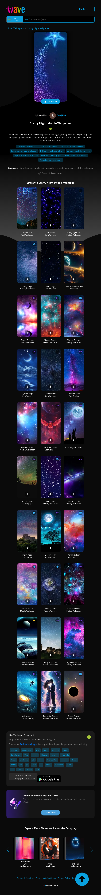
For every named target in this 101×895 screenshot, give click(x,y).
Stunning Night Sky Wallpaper (27, 502)
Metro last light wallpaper (51, 155)
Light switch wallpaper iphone (52, 151)
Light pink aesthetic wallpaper (26, 155)
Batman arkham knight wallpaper (24, 151)
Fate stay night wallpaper (28, 146)
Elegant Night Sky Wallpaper (50, 556)
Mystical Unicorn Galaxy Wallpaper (74, 663)
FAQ (74, 878)
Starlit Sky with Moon (74, 447)
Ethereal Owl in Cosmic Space (50, 448)
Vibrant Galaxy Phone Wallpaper (74, 556)
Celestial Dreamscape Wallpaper (74, 287)
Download (50, 101)
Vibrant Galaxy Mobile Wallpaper (27, 609)
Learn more (50, 812)
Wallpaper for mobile (49, 146)
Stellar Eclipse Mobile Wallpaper (73, 717)
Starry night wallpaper (38, 28)
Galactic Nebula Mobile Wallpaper (73, 609)
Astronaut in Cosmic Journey (27, 717)
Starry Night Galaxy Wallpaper (27, 287)
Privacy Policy (64, 878)
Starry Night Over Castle (27, 556)
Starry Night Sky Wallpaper (50, 233)
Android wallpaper (29, 744)
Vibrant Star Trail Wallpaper (27, 233)
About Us (30, 878)
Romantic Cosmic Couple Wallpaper (50, 717)
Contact (20, 878)
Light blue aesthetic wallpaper (78, 151)
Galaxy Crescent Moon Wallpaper (27, 341)
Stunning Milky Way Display (74, 394)
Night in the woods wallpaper (72, 146)
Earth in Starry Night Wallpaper (50, 609)
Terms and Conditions (46, 878)
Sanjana (58, 115)
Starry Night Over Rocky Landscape (50, 663)
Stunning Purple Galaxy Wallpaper (74, 502)
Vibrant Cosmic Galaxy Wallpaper (50, 341)
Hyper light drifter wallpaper (76, 155)
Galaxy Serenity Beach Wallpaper (27, 663)
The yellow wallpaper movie (50, 160)
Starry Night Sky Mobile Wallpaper (73, 233)
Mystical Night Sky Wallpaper (27, 394)
